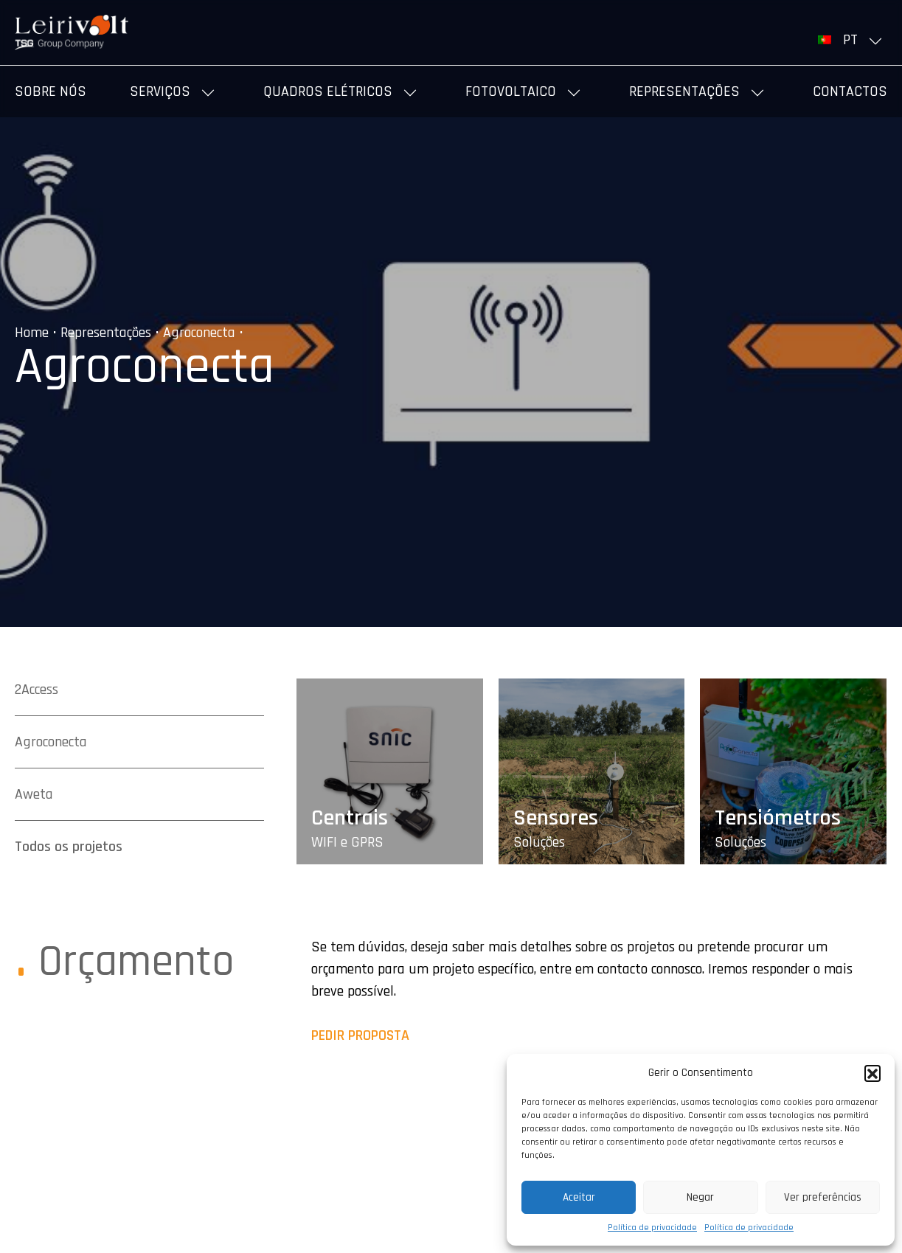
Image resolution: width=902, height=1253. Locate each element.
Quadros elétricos (327, 91)
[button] (872, 1073)
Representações (684, 91)
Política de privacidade (652, 1227)
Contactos (850, 91)
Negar (700, 1197)
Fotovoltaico (510, 91)
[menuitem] (852, 39)
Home (32, 332)
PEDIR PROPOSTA (360, 1035)
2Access (36, 689)
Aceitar (579, 1197)
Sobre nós (50, 91)
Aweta (34, 794)
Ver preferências (822, 1197)
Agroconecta (199, 332)
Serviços (160, 91)
